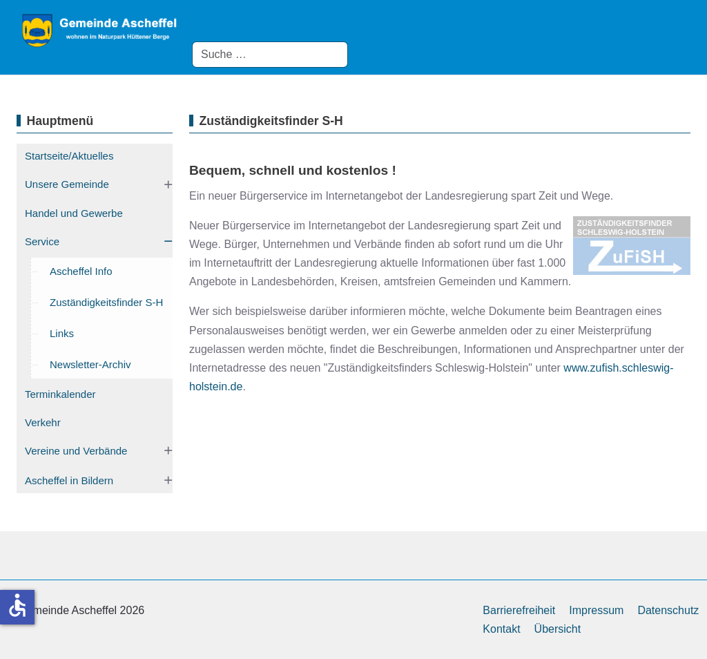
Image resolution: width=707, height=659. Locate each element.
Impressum (596, 610)
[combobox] (270, 54)
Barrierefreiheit (519, 610)
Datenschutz (668, 610)
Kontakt (501, 629)
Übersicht (557, 629)
